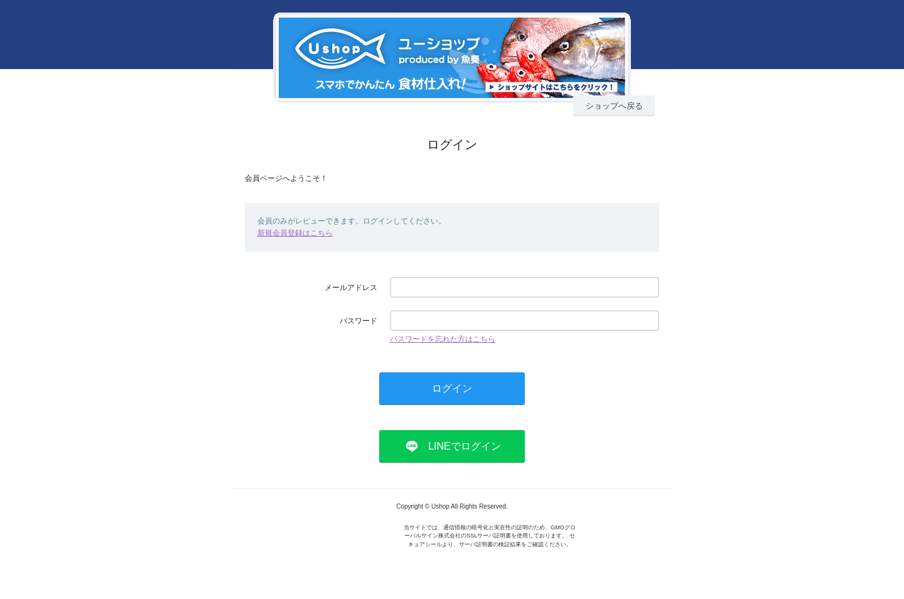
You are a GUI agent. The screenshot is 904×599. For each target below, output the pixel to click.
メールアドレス (351, 287)
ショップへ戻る (614, 106)
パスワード (358, 320)
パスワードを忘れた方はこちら (442, 339)
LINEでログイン (464, 446)
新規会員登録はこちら (295, 233)
